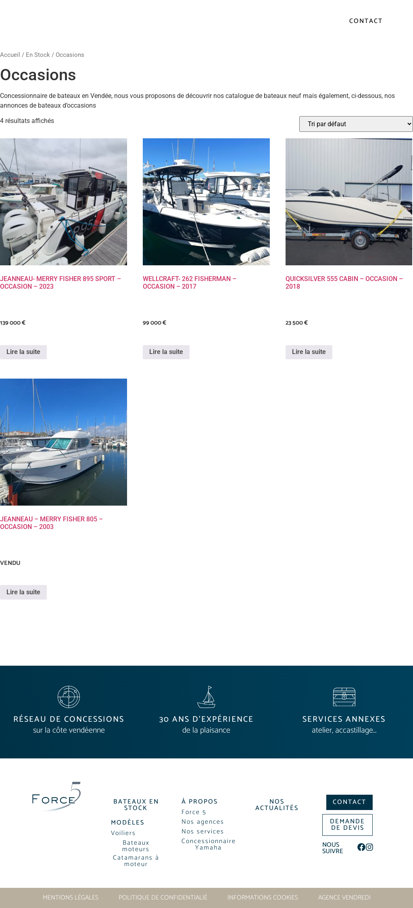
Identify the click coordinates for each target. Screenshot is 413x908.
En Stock (38, 54)
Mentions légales (70, 898)
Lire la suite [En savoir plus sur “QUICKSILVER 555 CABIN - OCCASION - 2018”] (309, 352)
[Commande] (356, 124)
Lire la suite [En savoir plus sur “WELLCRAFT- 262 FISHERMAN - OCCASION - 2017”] (166, 352)
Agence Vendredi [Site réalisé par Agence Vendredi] (344, 898)
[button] (382, 39)
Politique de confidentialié (163, 898)
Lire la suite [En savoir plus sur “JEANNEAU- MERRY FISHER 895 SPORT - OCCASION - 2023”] (23, 352)
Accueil (10, 54)
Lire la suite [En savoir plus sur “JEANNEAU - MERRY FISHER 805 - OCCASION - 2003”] (23, 592)
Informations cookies (262, 898)
